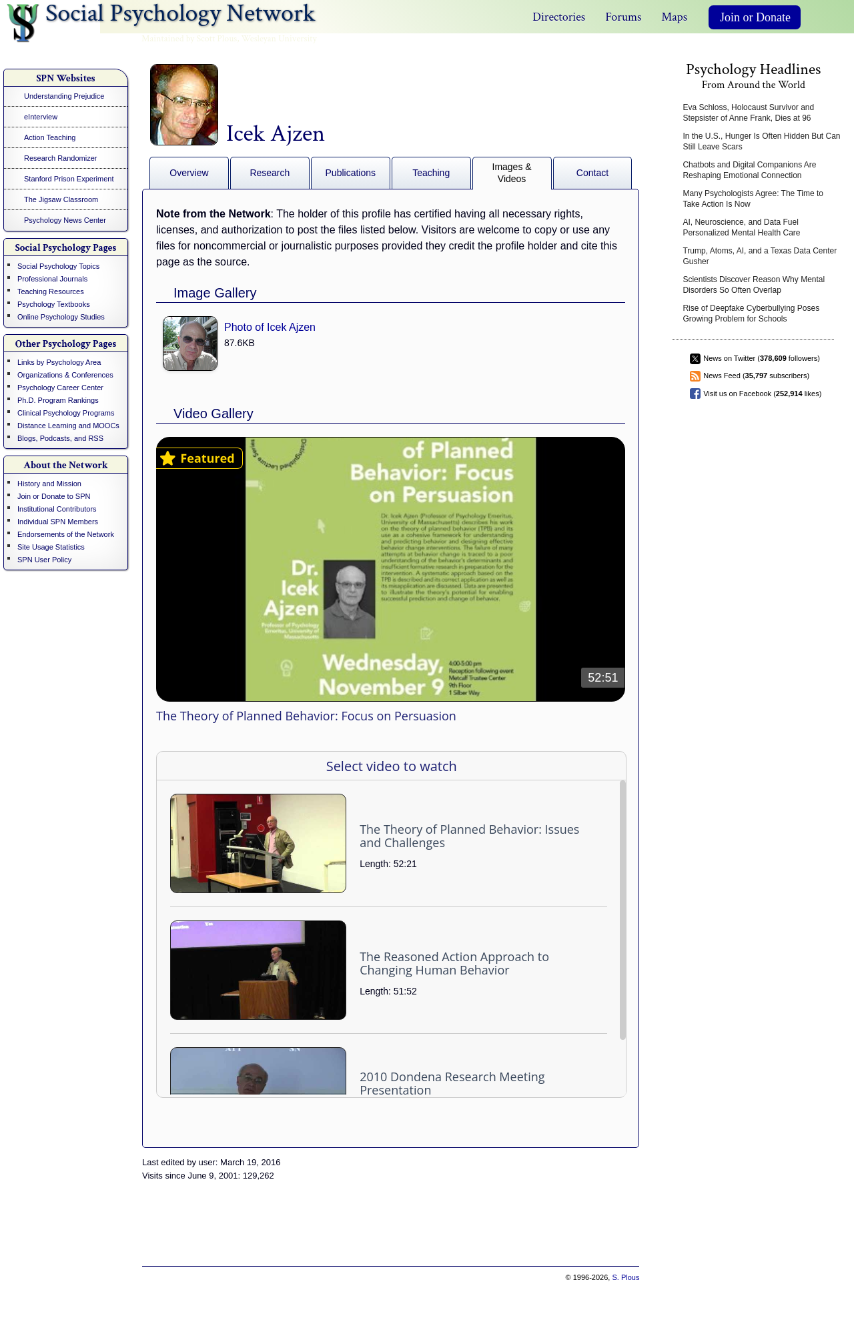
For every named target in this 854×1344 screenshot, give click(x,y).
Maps (674, 17)
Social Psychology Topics (58, 266)
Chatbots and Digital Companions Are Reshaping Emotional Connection (749, 170)
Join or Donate (755, 17)
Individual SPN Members (57, 522)
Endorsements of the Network (65, 534)
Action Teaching (49, 137)
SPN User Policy (44, 560)
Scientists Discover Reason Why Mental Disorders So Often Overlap (754, 285)
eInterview (40, 117)
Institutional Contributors (57, 509)
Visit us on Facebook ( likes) (762, 394)
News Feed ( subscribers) (756, 376)
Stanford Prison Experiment (69, 179)
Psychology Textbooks (53, 304)
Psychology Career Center (60, 388)
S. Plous (625, 1277)
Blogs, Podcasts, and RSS (60, 438)
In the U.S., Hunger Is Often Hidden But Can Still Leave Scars (761, 141)
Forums (623, 17)
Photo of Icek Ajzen (270, 327)
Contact (592, 172)
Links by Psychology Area (59, 362)
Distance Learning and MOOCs (68, 426)
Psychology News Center (65, 220)
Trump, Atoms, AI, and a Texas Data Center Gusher (760, 256)
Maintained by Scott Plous (189, 39)
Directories (558, 17)
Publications (351, 172)
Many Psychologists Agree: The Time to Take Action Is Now (753, 199)
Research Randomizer (60, 158)
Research (270, 172)
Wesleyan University (279, 39)
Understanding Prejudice (64, 96)
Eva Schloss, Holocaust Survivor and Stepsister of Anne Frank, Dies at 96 (748, 113)
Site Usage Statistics (51, 547)
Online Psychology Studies (61, 317)
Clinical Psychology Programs (66, 413)
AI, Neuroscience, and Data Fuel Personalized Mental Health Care (741, 227)
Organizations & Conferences (65, 375)
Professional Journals (52, 279)
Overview (188, 172)
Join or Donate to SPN (53, 496)
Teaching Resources (50, 291)
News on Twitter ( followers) (761, 358)
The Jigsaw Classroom (61, 199)
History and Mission (49, 484)
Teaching (431, 172)
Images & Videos (512, 172)
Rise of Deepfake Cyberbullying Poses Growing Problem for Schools (751, 313)
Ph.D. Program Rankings (58, 400)
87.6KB (239, 343)
